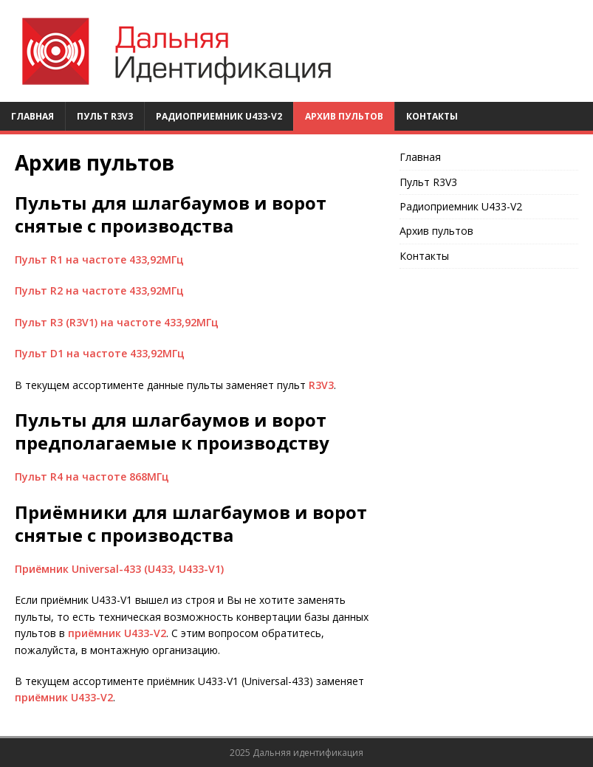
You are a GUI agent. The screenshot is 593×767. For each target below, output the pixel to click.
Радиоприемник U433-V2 (219, 116)
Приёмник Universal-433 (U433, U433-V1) (119, 569)
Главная (32, 116)
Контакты (432, 116)
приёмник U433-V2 (117, 633)
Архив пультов (344, 116)
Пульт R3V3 (105, 116)
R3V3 (321, 385)
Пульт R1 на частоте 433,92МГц (99, 259)
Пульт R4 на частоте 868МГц (92, 477)
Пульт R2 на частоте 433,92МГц (99, 290)
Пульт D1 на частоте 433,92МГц (100, 353)
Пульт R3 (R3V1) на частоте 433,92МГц (117, 322)
